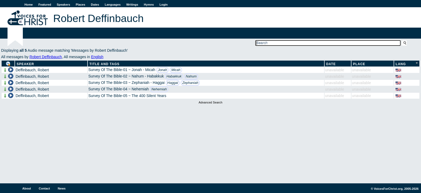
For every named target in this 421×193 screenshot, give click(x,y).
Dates (95, 4)
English (97, 57)
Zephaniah (190, 83)
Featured (44, 4)
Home (28, 4)
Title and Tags (104, 64)
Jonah (162, 70)
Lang (401, 64)
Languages (113, 4)
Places (80, 4)
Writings (132, 4)
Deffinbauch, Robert (32, 70)
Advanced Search (210, 102)
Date (331, 64)
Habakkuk (174, 76)
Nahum (191, 76)
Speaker (25, 64)
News (62, 188)
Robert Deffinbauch (46, 57)
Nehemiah (159, 89)
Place (359, 64)
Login (163, 4)
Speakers (63, 4)
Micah (175, 70)
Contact (44, 188)
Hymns (149, 4)
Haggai (172, 83)
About (26, 188)
